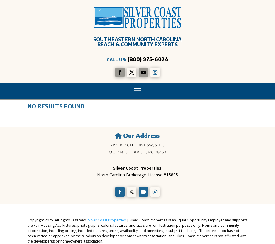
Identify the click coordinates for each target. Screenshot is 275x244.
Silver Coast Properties (107, 220)
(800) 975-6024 (148, 59)
